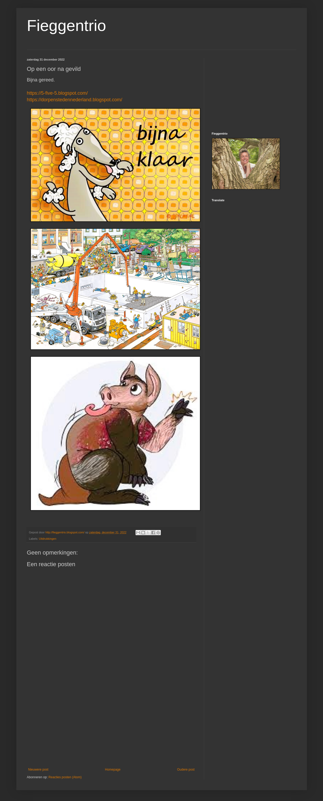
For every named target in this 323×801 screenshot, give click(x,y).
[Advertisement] (111, 724)
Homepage (112, 769)
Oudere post (185, 769)
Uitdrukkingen (47, 538)
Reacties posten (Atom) (65, 777)
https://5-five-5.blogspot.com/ (57, 93)
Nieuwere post (38, 769)
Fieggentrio (66, 25)
